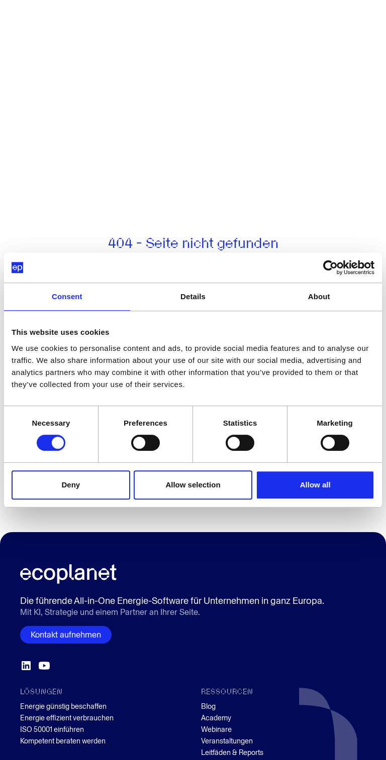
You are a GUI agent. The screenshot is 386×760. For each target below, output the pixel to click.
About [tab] (319, 296)
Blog (208, 706)
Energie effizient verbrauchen (67, 718)
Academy (216, 718)
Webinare (216, 729)
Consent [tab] (67, 296)
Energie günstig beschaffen (63, 706)
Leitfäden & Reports (232, 752)
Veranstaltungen (227, 741)
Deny (70, 484)
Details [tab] (193, 296)
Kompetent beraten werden (63, 741)
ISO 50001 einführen (52, 729)
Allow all (315, 484)
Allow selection (192, 484)
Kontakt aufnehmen (66, 635)
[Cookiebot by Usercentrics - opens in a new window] (330, 267)
